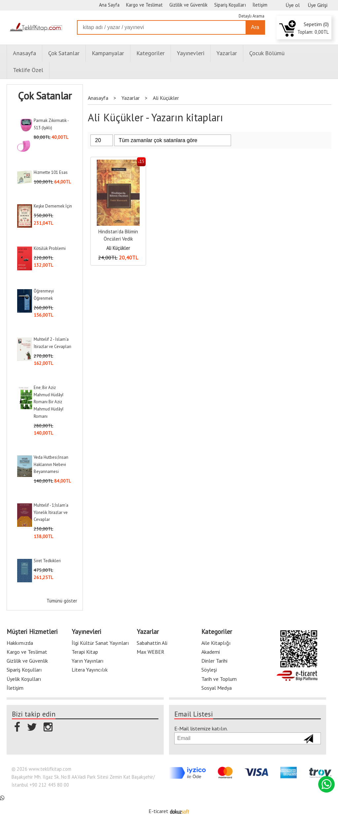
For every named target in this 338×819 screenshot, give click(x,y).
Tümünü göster (62, 601)
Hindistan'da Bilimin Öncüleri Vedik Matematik (118, 238)
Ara (255, 27)
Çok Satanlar (45, 96)
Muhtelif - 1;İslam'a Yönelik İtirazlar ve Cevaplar (51, 512)
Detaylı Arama (251, 16)
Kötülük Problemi (50, 248)
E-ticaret (158, 811)
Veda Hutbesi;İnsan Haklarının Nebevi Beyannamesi (51, 464)
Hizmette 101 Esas (51, 172)
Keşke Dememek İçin (53, 206)
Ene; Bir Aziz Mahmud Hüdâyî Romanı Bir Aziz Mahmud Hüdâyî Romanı (48, 402)
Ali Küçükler (118, 248)
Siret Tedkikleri (47, 561)
